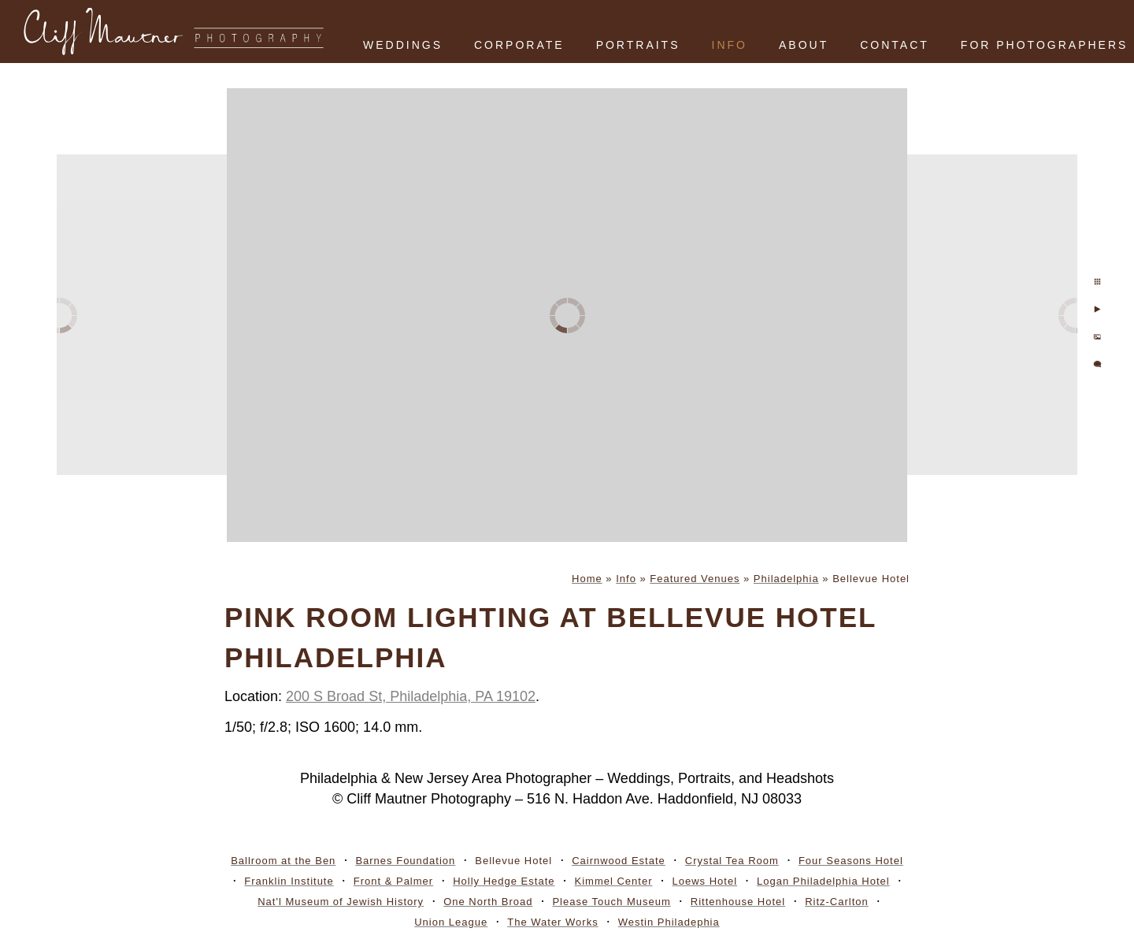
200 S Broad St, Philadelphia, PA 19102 (411, 696)
